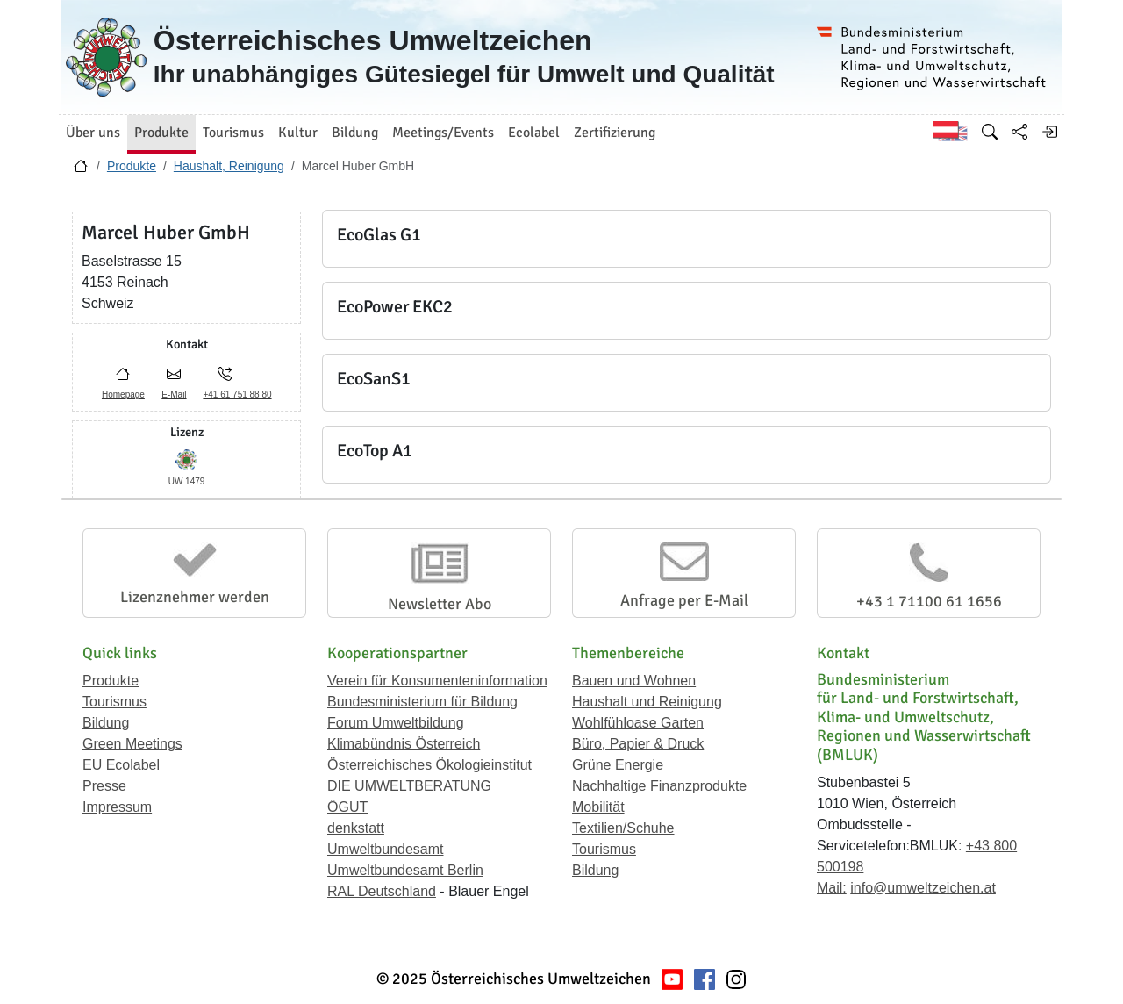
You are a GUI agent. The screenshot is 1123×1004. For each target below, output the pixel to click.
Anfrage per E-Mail (684, 600)
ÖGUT (347, 807)
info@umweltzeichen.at (923, 887)
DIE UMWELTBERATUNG (409, 785)
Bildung (105, 722)
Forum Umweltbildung (395, 722)
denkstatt (355, 828)
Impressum (117, 807)
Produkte (131, 166)
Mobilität (598, 807)
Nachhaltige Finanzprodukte (659, 785)
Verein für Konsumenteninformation (437, 680)
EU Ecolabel (121, 764)
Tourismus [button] (233, 132)
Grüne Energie (617, 764)
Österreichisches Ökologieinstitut (429, 764)
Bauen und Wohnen (634, 680)
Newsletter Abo (439, 603)
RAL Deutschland (381, 891)
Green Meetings (132, 743)
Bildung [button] (355, 132)
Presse (104, 785)
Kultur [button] (298, 132)
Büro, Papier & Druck (638, 743)
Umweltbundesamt (385, 849)
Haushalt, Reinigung (229, 166)
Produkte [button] (161, 132)
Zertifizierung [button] (614, 132)
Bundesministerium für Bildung (422, 701)
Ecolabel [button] (534, 132)
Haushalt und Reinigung (647, 701)
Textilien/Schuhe (623, 828)
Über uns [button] (93, 132)
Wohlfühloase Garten (638, 722)
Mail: (832, 887)
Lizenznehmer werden (194, 596)
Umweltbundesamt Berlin (405, 870)
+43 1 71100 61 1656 (929, 601)
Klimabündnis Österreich (403, 743)
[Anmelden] (1049, 132)
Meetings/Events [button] (443, 132)
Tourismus (114, 701)
